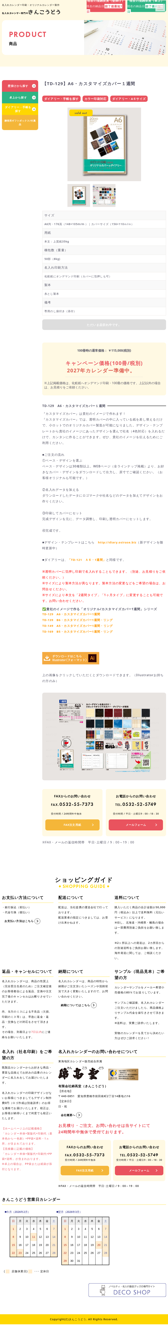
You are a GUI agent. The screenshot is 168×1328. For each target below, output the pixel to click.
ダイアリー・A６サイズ (129, 99)
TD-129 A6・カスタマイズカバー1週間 (73, 615)
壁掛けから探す (18, 86)
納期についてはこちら (75, 1007)
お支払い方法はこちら (19, 922)
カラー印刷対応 (95, 99)
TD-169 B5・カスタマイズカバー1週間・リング (79, 633)
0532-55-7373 (72, 806)
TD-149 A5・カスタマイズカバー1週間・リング (79, 627)
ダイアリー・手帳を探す (18, 109)
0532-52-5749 (136, 806)
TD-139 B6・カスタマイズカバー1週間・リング (79, 621)
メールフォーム (136, 826)
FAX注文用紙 (72, 826)
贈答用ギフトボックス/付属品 (20, 122)
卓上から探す (18, 97)
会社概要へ (68, 1117)
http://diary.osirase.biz (118, 544)
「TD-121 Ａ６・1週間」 (88, 561)
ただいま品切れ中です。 (104, 326)
